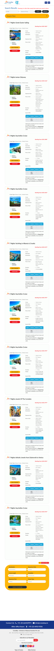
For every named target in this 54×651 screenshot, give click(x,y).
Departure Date (32, 567)
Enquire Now (11, 16)
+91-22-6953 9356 (36, 626)
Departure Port (13, 579)
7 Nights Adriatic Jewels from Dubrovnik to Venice (26, 457)
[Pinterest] (31, 646)
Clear (38, 11)
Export (45, 11)
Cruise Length (12, 573)
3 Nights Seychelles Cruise (18, 136)
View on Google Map (27, 634)
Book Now (14, 50)
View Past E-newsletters (26, 642)
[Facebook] (21, 646)
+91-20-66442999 (24, 623)
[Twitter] (23, 646)
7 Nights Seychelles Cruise (18, 508)
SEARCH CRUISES (17, 587)
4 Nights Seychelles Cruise (18, 189)
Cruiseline (30, 573)
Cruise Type (31, 579)
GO (35, 640)
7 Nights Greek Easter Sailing (19, 23)
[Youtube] (28, 646)
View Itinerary (14, 47)
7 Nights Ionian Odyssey (17, 77)
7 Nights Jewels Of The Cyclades (20, 399)
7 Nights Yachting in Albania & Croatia (22, 243)
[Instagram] (33, 646)
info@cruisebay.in (41, 623)
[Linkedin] (26, 646)
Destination (12, 567)
